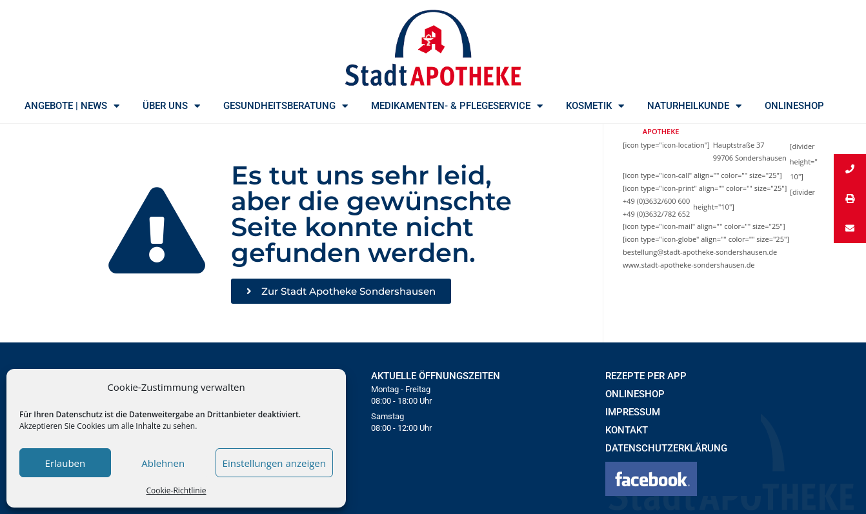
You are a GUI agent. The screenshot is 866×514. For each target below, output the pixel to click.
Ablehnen (163, 463)
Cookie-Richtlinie (176, 490)
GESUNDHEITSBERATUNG (285, 106)
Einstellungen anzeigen (274, 463)
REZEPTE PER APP (646, 376)
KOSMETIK (595, 106)
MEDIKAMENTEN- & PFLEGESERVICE (457, 106)
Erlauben (65, 463)
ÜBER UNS (171, 106)
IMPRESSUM (632, 412)
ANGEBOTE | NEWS (72, 106)
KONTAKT (626, 430)
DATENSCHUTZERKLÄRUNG (666, 448)
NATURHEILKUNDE (694, 106)
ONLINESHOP (794, 106)
